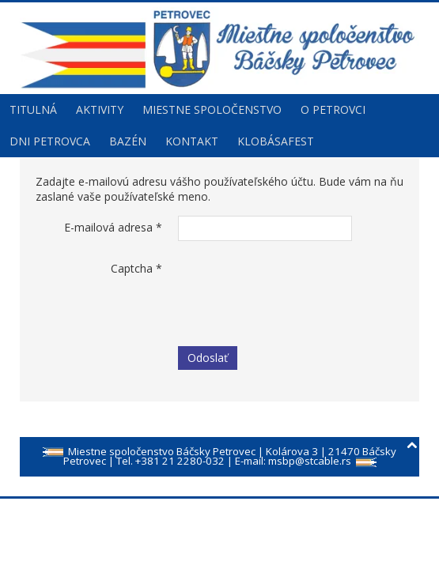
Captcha (136, 268)
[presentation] (298, 287)
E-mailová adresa (113, 227)
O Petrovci (333, 109)
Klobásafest (275, 141)
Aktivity (99, 109)
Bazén (127, 141)
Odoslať (207, 357)
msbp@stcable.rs (309, 461)
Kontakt (191, 141)
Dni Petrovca (49, 141)
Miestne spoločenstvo (212, 109)
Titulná (33, 109)
